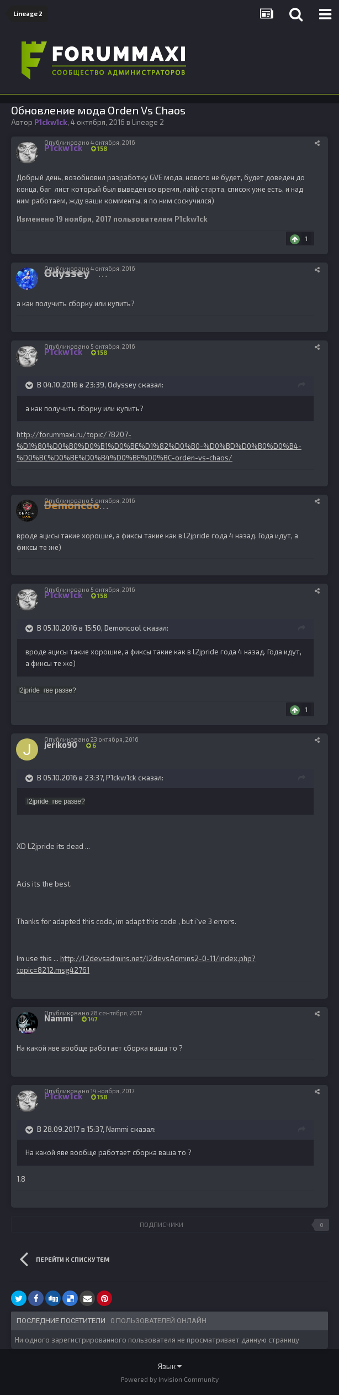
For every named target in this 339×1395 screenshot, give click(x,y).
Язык (170, 1366)
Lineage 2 (148, 122)
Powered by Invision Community (170, 1379)
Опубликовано (89, 142)
